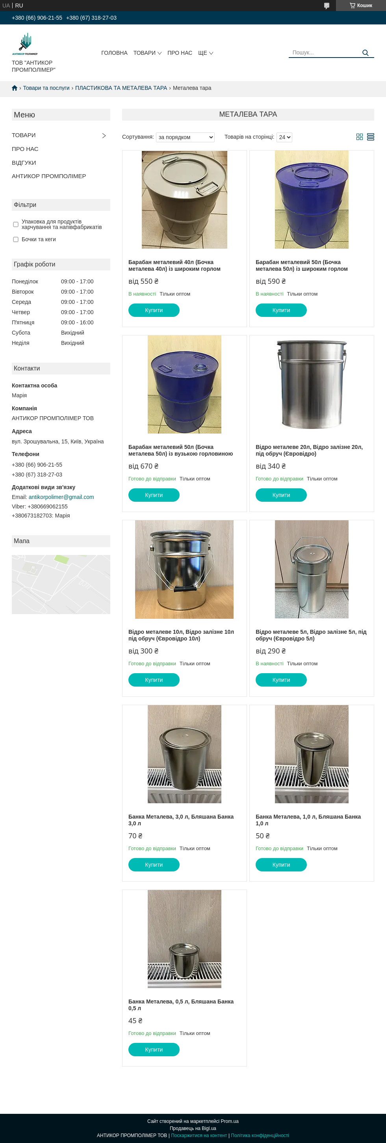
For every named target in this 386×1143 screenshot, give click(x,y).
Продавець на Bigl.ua (193, 1128)
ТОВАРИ (145, 53)
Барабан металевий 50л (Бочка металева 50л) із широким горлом (302, 265)
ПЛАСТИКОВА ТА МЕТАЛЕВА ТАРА (121, 88)
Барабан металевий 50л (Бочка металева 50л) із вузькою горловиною (180, 450)
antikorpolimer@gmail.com (61, 497)
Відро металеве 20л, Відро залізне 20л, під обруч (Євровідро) (309, 450)
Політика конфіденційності (260, 1135)
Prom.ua (230, 1121)
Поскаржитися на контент (199, 1135)
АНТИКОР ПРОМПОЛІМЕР (49, 176)
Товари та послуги (46, 88)
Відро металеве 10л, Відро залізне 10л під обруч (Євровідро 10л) (181, 635)
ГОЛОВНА (114, 53)
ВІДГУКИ (24, 162)
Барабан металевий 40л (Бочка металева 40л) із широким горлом (174, 265)
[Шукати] (365, 53)
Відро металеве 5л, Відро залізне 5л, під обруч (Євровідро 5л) (311, 635)
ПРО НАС (179, 53)
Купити (154, 310)
